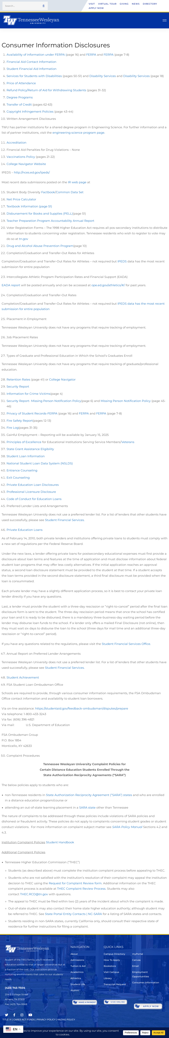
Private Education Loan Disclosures (33, 485)
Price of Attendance (21, 83)
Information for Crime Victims (28, 394)
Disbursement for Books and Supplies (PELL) (40, 213)
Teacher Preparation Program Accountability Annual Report (50, 221)
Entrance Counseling (22, 470)
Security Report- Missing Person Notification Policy (44, 401)
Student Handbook (60, 842)
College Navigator (62, 379)
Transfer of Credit (19, 104)
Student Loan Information (26, 456)
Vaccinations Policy (21, 157)
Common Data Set (69, 192)
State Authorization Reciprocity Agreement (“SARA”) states (89, 795)
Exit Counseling (18, 477)
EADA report (11, 285)
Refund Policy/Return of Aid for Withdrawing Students (46, 90)
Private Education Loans (25, 530)
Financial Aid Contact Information (31, 62)
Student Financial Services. (65, 520)
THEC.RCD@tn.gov (34, 894)
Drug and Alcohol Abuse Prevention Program (40, 246)
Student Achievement (23, 677)
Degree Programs (20, 97)
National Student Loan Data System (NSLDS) (40, 463)
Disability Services (102, 76)
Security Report (18, 386)
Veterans (127, 442)
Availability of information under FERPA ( (37, 54)
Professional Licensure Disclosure (31, 492)
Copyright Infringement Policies (30, 111)
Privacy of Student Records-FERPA (32, 413)
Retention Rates (18, 379)
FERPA (91, 54)
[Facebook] (14, 1015)
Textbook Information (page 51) (29, 206)
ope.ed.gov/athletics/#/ (108, 285)
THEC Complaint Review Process (81, 888)
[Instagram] (22, 1015)
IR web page (77, 182)
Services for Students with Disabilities (34, 76)
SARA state (87, 807)
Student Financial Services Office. (126, 644)
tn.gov (24, 239)
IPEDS (122, 261)
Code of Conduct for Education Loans (34, 499)
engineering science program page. (79, 132)
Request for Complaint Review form (75, 883)
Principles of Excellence (24, 442)
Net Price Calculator (21, 199)
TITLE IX (6, 1019)
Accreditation (16, 142)
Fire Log (12, 427)
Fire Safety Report (20, 420)
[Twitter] (6, 1015)
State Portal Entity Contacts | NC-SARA (73, 914)
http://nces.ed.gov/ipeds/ (32, 172)
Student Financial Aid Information (31, 69)
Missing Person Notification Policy (126, 401)
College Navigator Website (26, 164)
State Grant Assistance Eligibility (30, 449)
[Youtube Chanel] (30, 1015)
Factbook (48, 192)
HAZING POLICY (66, 1019)
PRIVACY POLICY (46, 1019)
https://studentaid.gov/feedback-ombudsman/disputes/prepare (81, 708)
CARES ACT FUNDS (24, 1019)
